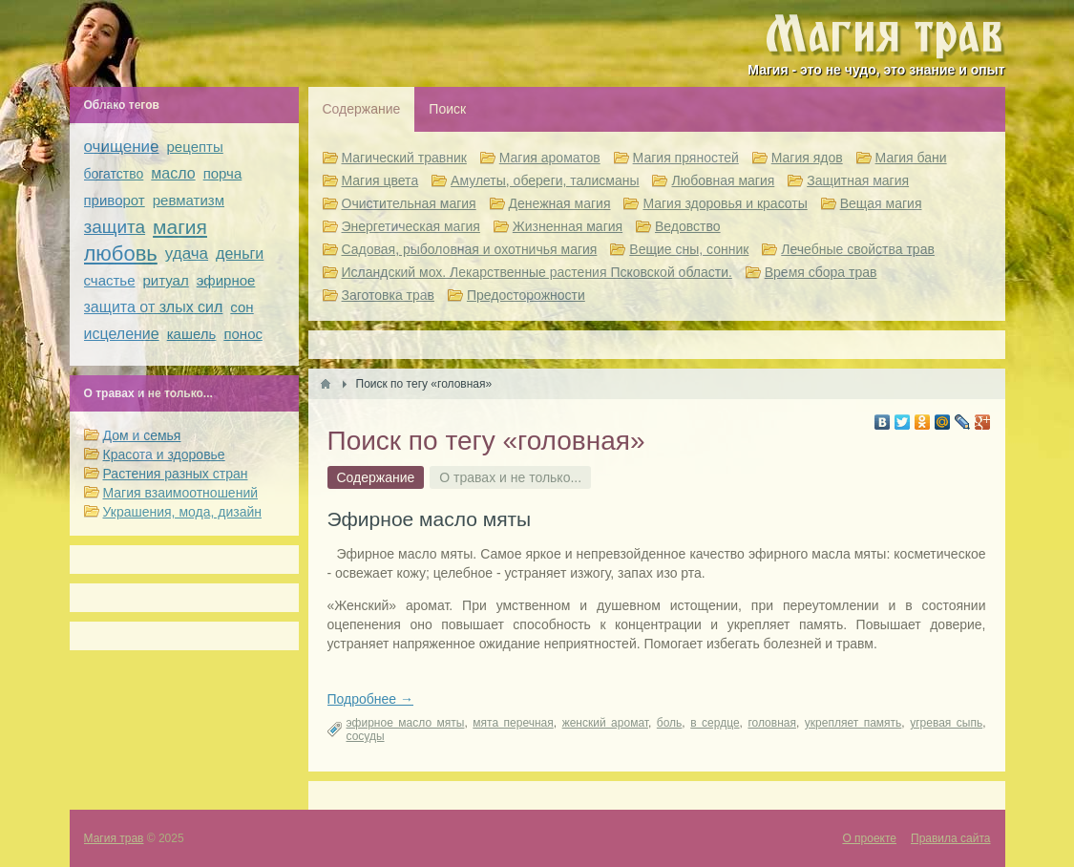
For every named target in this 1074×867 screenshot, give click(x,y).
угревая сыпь (946, 723)
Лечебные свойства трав (858, 249)
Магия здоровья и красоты (724, 203)
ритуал (166, 280)
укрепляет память (853, 723)
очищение (121, 146)
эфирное (226, 280)
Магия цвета (380, 180)
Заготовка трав (388, 295)
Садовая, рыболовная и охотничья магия (470, 249)
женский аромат (605, 723)
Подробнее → (370, 699)
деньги (239, 253)
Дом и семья (142, 435)
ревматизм (188, 200)
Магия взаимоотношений (181, 492)
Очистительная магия (409, 203)
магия (180, 227)
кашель (192, 334)
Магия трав (114, 838)
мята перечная (513, 723)
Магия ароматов (549, 157)
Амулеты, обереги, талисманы (545, 180)
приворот (114, 200)
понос (243, 334)
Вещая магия (881, 203)
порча (222, 173)
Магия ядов (807, 157)
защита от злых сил (153, 307)
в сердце (714, 723)
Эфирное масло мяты (429, 519)
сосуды (366, 736)
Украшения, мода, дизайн (182, 511)
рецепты (195, 146)
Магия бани (911, 157)
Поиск (447, 108)
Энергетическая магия (411, 226)
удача (186, 253)
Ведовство (688, 226)
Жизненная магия (567, 226)
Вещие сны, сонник (688, 249)
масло (173, 173)
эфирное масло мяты (406, 723)
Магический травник (404, 157)
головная (772, 723)
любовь (121, 253)
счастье (110, 280)
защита (115, 227)
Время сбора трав (821, 272)
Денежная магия (560, 203)
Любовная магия (722, 180)
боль (670, 723)
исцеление (121, 334)
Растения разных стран (175, 473)
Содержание (362, 108)
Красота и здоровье (164, 454)
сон (241, 307)
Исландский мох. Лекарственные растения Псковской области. (537, 272)
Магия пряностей (686, 157)
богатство (114, 173)
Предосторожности (526, 295)
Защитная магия (858, 180)
